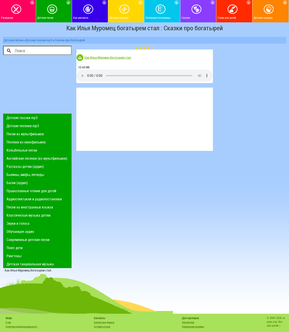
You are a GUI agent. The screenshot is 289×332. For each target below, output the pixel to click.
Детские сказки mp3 (38, 40)
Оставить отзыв (102, 326)
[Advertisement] (37, 85)
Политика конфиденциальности (21, 326)
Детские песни (13, 40)
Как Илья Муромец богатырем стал (107, 57)
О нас (8, 322)
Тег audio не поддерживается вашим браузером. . (145, 76)
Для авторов (188, 322)
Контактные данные (104, 322)
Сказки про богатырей (70, 40)
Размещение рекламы (193, 326)
